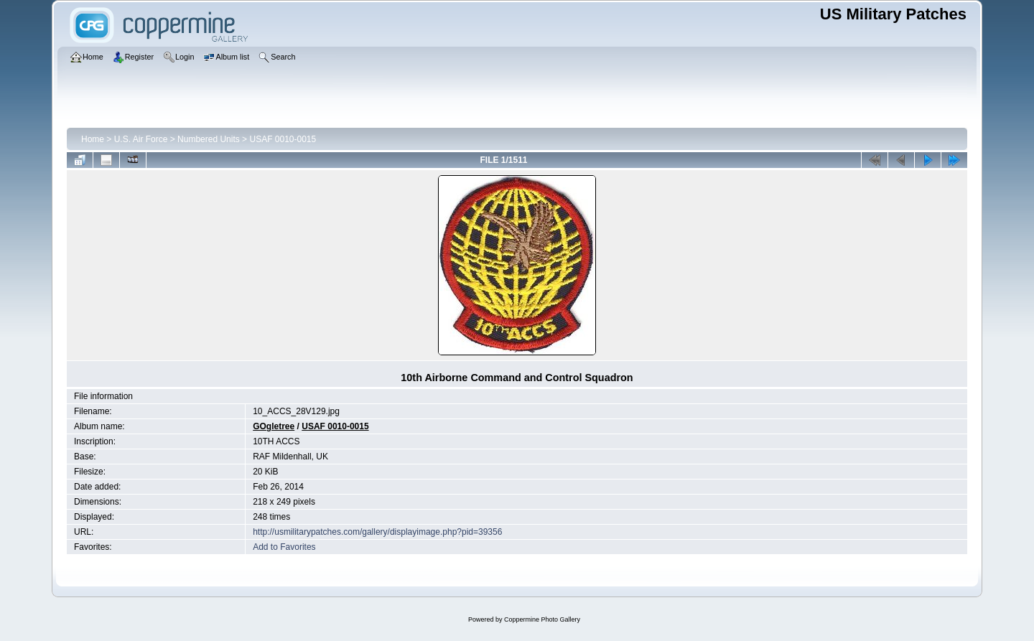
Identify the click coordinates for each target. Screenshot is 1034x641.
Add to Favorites (284, 547)
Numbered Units (208, 139)
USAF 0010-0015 (282, 139)
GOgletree (273, 426)
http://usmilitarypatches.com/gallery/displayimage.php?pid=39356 (377, 532)
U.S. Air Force (141, 139)
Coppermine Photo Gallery (542, 619)
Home (92, 139)
